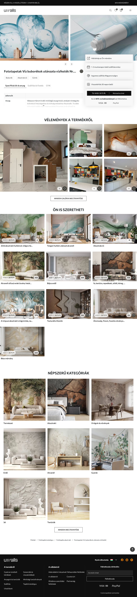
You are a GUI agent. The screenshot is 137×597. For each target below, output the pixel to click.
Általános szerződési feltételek (56, 572)
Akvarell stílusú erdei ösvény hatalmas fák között (17, 273)
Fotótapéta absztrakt (63, 530)
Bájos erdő (51, 273)
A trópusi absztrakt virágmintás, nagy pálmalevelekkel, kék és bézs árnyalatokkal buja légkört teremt (17, 311)
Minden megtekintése (68, 520)
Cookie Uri (71, 567)
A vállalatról (53, 567)
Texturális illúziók (55, 311)
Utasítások (8, 579)
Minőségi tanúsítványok (32, 570)
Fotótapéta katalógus (46, 530)
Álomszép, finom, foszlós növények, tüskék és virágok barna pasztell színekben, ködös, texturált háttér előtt (109, 311)
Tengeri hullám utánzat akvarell (60, 236)
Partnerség (71, 571)
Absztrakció (98, 236)
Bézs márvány (7, 349)
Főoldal (33, 530)
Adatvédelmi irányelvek (57, 562)
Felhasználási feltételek (76, 562)
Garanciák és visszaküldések (29, 563)
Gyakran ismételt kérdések (10, 563)
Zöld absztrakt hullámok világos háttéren (17, 236)
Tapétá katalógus (30, 574)
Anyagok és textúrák (12, 570)
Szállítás (7, 574)
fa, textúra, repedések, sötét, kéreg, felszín (109, 273)
